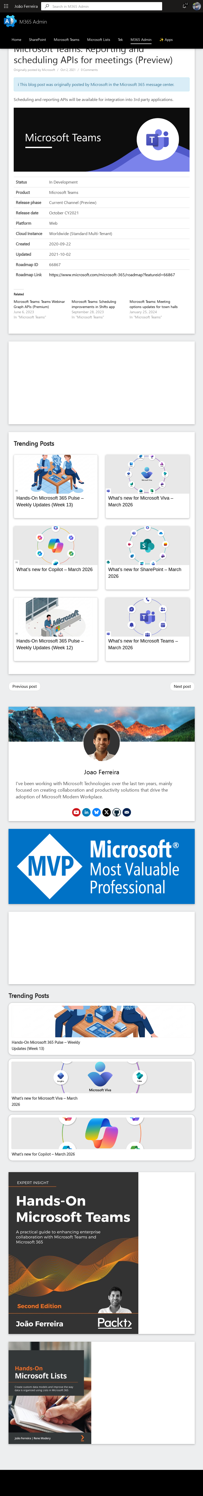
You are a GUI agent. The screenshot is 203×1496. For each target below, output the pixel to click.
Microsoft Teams (66, 39)
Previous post (24, 686)
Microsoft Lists (98, 39)
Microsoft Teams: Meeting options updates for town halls (154, 304)
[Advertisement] (102, 383)
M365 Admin (141, 39)
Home (16, 39)
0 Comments (89, 70)
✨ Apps (166, 39)
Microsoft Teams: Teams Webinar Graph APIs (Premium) (39, 304)
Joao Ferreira (101, 772)
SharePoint (37, 39)
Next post (182, 686)
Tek (120, 39)
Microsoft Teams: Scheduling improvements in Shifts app (94, 304)
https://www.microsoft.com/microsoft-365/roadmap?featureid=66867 (112, 274)
